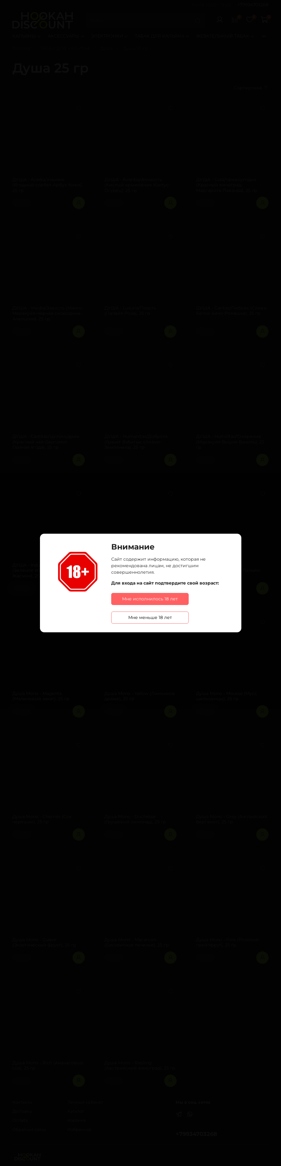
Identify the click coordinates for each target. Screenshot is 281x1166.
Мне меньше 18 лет (150, 617)
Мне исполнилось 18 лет (150, 599)
